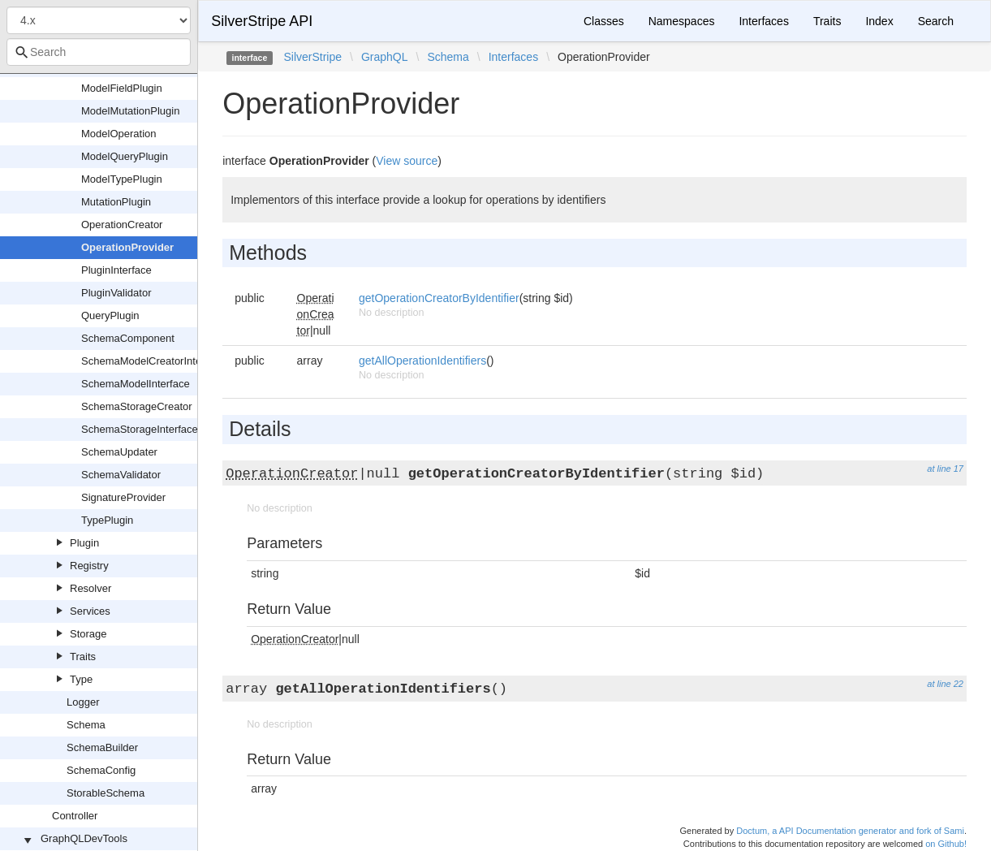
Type (81, 679)
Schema (86, 725)
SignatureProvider (123, 497)
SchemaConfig (101, 770)
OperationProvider (127, 247)
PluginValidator (116, 293)
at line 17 (945, 468)
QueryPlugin (110, 315)
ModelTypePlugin (121, 179)
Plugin (84, 543)
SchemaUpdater (119, 452)
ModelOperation (119, 133)
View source (406, 160)
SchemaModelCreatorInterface (153, 361)
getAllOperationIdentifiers (422, 360)
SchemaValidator (121, 475)
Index (879, 21)
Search (936, 21)
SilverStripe (312, 56)
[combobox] (98, 52)
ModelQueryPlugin (124, 156)
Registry (89, 565)
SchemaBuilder (102, 747)
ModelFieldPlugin (121, 88)
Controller (74, 816)
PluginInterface (116, 270)
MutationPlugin (116, 202)
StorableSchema (105, 793)
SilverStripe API (261, 21)
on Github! (946, 844)
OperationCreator (121, 224)
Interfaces (763, 21)
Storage (88, 634)
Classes (604, 21)
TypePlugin (107, 520)
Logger (83, 702)
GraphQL (384, 56)
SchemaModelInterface (135, 384)
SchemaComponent (128, 338)
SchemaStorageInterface (139, 429)
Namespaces (681, 21)
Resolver (90, 588)
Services (90, 611)
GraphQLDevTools (84, 838)
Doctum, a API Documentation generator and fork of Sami (850, 831)
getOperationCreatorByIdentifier (439, 298)
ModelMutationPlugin (130, 111)
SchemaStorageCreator (136, 406)
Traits (83, 656)
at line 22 (945, 684)
